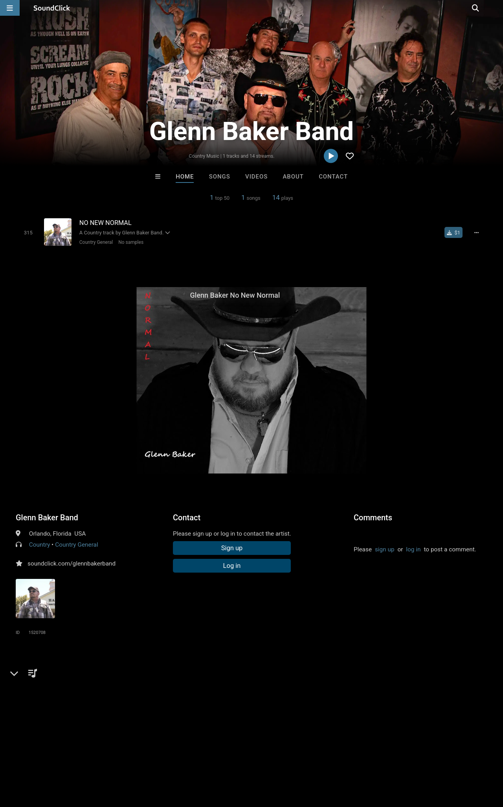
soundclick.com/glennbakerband (72, 563)
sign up (385, 549)
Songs (219, 176)
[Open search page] (495, 8)
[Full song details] (477, 232)
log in (413, 549)
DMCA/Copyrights (146, 760)
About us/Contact (70, 760)
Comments (373, 517)
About (293, 176)
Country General (95, 242)
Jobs (107, 760)
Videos (256, 176)
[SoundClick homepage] (51, 8)
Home (185, 176)
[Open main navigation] (10, 8)
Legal (212, 760)
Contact (333, 176)
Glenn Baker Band (47, 517)
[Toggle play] (27, 232)
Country (39, 544)
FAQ (33, 760)
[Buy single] (454, 232)
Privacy (187, 760)
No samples (130, 242)
